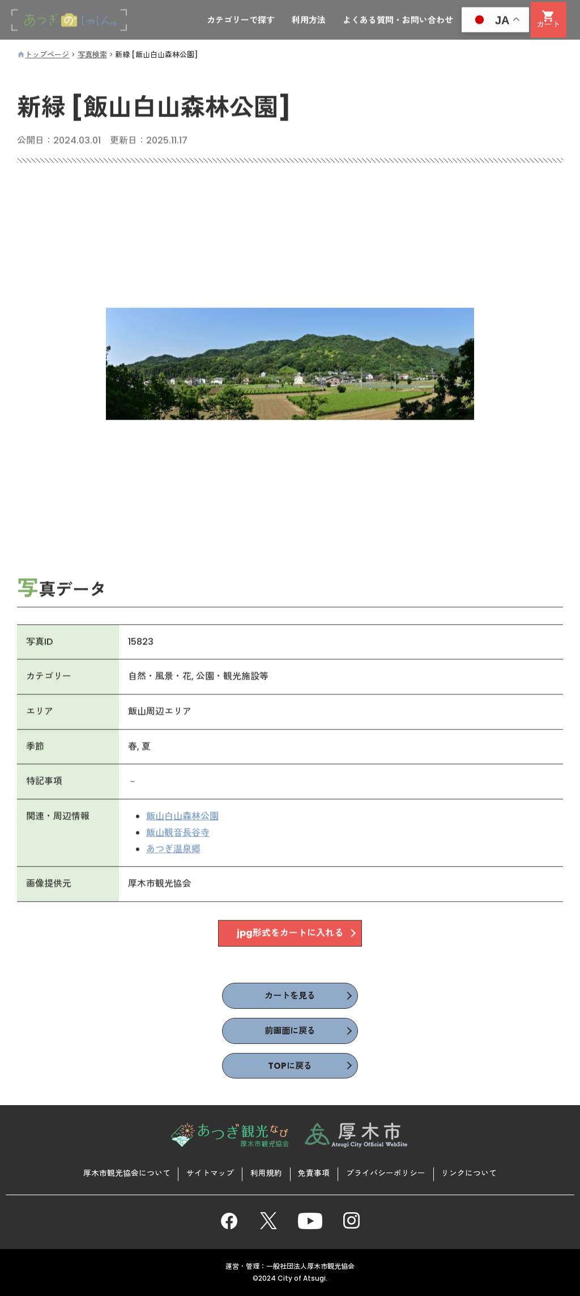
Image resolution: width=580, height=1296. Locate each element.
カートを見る (290, 996)
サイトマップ (209, 1173)
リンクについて (470, 1173)
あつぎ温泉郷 (173, 849)
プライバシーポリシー (387, 1173)
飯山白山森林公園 (182, 817)
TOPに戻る (290, 1066)
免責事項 (314, 1173)
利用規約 (266, 1173)
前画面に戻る (290, 1031)
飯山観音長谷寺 (178, 833)
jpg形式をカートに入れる (290, 934)
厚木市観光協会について (125, 1173)
